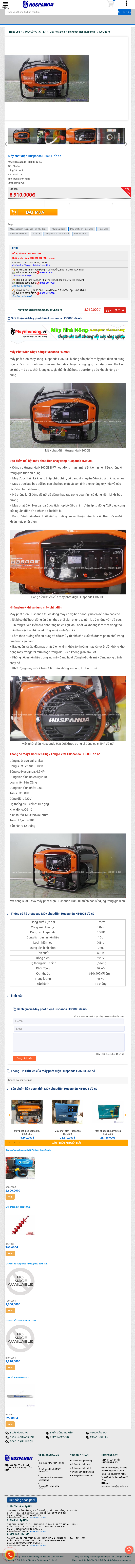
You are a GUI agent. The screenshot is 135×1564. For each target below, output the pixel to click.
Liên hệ (54, 1560)
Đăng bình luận (24, 1058)
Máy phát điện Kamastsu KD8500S (108, 1132)
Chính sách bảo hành (81, 1468)
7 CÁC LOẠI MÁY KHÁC (22, 1437)
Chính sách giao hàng (81, 1461)
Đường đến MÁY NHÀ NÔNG (48, 1487)
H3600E (36, 234)
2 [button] (14, 1142)
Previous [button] (9, 1112)
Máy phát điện (58, 229)
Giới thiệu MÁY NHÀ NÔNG (51, 1463)
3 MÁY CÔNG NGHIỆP (61, 1433)
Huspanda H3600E (19, 234)
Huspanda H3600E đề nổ (57, 234)
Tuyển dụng (42, 1560)
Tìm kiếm (124, 13)
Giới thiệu (21, 1560)
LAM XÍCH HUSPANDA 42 (18, 1377)
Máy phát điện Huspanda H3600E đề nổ (28, 229)
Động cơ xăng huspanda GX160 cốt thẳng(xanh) (28, 1150)
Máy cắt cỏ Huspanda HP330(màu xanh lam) (27, 1264)
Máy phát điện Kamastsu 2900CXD (27, 1132)
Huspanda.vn (37, 1518)
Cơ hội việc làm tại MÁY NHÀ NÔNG (49, 1470)
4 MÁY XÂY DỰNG (19, 1433)
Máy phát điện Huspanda (81, 229)
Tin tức (31, 1560)
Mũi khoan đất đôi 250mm (18, 1207)
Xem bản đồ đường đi (22, 286)
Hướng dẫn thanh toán (81, 1476)
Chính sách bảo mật (80, 1464)
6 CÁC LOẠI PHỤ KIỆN (21, 1441)
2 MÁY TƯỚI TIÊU (99, 1437)
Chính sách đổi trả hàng (82, 1472)
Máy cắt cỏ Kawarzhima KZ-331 (21, 1320)
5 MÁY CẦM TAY (98, 1433)
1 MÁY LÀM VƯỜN (59, 1437)
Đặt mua (35, 212)
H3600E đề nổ (80, 234)
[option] (27, 1117)
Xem (10, 1197)
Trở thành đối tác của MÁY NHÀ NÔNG (51, 1479)
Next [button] (126, 1112)
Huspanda (103, 229)
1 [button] (9, 1142)
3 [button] (19, 1142)
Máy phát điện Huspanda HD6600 (67, 1132)
